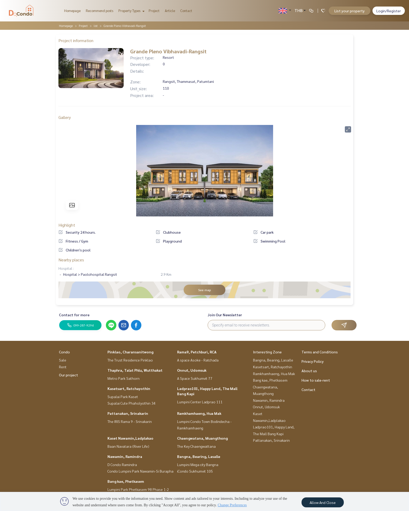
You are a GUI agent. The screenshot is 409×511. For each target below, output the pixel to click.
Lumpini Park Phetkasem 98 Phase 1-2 (138, 489)
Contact (186, 10)
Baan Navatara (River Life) (128, 446)
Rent (63, 366)
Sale (62, 360)
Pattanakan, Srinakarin (127, 413)
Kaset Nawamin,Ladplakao (130, 438)
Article (170, 10)
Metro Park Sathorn (123, 378)
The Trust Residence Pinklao (130, 360)
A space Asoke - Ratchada (198, 360)
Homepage (72, 10)
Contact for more (74, 314)
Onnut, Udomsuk (192, 370)
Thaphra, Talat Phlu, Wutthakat (135, 370)
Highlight (66, 225)
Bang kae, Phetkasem (125, 481)
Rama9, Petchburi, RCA (196, 351)
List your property (349, 10)
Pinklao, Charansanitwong (130, 351)
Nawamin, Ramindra (124, 456)
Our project (68, 374)
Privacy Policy (313, 361)
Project (154, 10)
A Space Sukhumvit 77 (194, 378)
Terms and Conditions (320, 351)
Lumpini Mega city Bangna (197, 464)
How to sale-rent (316, 380)
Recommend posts (99, 10)
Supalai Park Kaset (122, 396)
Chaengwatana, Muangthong (202, 438)
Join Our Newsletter (225, 314)
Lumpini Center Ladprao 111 (199, 401)
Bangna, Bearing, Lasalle (198, 456)
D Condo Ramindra (122, 464)
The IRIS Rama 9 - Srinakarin (129, 421)
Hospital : (66, 268)
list (96, 26)
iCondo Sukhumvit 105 (195, 471)
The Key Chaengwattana (196, 446)
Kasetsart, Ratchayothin (128, 388)
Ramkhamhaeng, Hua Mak (199, 413)
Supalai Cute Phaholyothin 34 (131, 403)
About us (309, 370)
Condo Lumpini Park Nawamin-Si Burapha (140, 471)
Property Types (130, 10)
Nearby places (71, 259)
